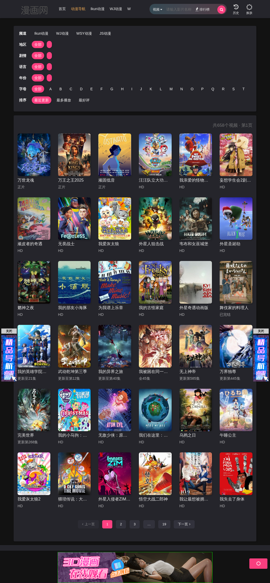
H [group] (122, 89)
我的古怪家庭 (151, 307)
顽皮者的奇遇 (30, 244)
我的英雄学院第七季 (34, 371)
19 (164, 524)
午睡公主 (228, 435)
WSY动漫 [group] (84, 33)
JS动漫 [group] (105, 33)
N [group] (181, 89)
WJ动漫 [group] (116, 9)
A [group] (50, 89)
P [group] (202, 89)
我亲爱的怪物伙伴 (195, 180)
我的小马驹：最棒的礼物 (74, 435)
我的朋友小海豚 (72, 307)
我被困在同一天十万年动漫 (155, 371)
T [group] (243, 89)
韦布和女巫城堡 (193, 244)
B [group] (60, 89)
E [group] (91, 89)
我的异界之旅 (110, 371)
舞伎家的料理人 (234, 307)
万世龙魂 (26, 180)
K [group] (151, 89)
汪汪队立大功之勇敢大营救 (155, 180)
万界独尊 (228, 371)
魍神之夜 (26, 307)
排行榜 (202, 9)
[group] (78, 10)
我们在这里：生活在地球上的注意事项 (155, 435)
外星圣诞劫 (230, 244)
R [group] (223, 89)
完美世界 (26, 435)
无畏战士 (66, 244)
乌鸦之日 (187, 435)
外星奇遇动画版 (193, 307)
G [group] (111, 89)
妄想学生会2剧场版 (236, 180)
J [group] (141, 89)
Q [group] (212, 89)
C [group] (71, 89)
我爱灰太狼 (108, 244)
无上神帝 (187, 371)
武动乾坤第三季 (72, 371)
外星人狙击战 (151, 244)
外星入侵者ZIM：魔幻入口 (114, 499)
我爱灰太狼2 (29, 499)
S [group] (233, 89)
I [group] (131, 89)
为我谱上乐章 (110, 307)
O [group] (192, 89)
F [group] (101, 89)
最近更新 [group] (41, 100)
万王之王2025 (71, 180)
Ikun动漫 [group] (98, 9)
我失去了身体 (232, 499)
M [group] (171, 89)
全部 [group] (38, 44)
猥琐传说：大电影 (74, 499)
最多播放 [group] (64, 100)
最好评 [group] (84, 100)
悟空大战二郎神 (153, 499)
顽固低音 (106, 180)
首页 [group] (62, 9)
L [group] (161, 89)
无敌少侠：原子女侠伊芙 (114, 435)
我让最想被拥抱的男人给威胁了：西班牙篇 (195, 499)
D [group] (81, 89)
